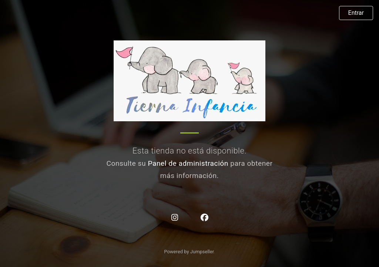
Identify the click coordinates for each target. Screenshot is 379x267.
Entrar (356, 12)
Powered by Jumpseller (189, 251)
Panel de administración (188, 163)
